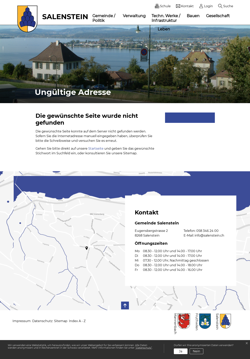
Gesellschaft (218, 15)
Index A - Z (77, 321)
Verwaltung (134, 15)
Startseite (96, 148)
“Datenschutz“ (143, 347)
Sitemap (60, 321)
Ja (180, 351)
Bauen (193, 15)
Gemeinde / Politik (103, 18)
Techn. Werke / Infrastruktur (166, 18)
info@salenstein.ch (209, 235)
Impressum (21, 321)
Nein (196, 351)
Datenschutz (42, 321)
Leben (164, 29)
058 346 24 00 (207, 231)
